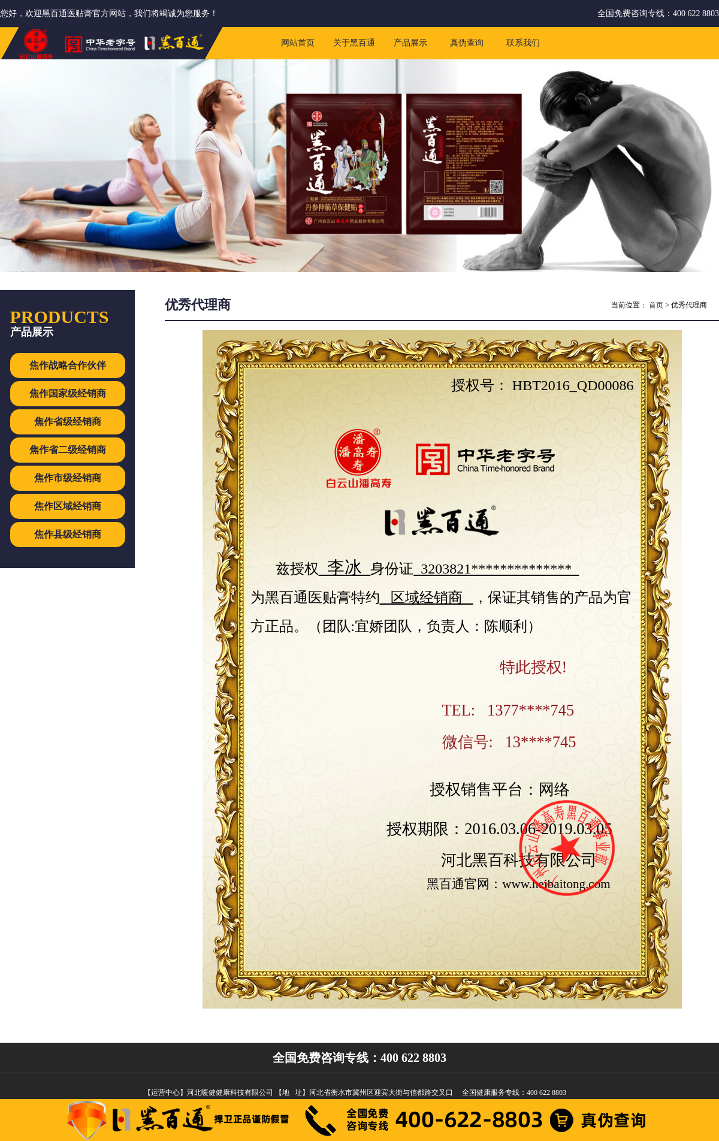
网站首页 (298, 42)
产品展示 (410, 42)
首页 (656, 305)
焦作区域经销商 (67, 506)
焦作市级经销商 (67, 478)
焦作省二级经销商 (67, 450)
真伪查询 (467, 42)
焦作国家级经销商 (67, 393)
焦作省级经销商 (67, 421)
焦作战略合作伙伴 (67, 365)
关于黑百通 (354, 42)
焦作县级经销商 (67, 534)
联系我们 (523, 42)
